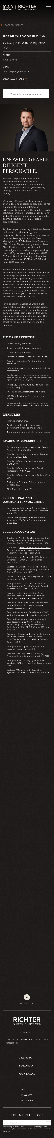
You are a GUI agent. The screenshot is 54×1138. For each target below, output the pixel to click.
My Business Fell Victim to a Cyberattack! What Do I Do (27, 558)
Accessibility (12, 1043)
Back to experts (14, 25)
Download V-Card (13, 78)
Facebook (26, 1094)
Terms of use (12, 1039)
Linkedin (25, 1089)
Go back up (27, 1003)
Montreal (27, 1073)
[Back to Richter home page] (27, 1021)
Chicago (25, 1057)
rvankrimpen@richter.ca (16, 71)
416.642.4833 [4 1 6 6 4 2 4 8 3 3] (10, 59)
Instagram (27, 1100)
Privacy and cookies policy (34, 1039)
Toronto (26, 1065)
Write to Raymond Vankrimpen (25, 93)
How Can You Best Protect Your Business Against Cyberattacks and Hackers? (29, 550)
